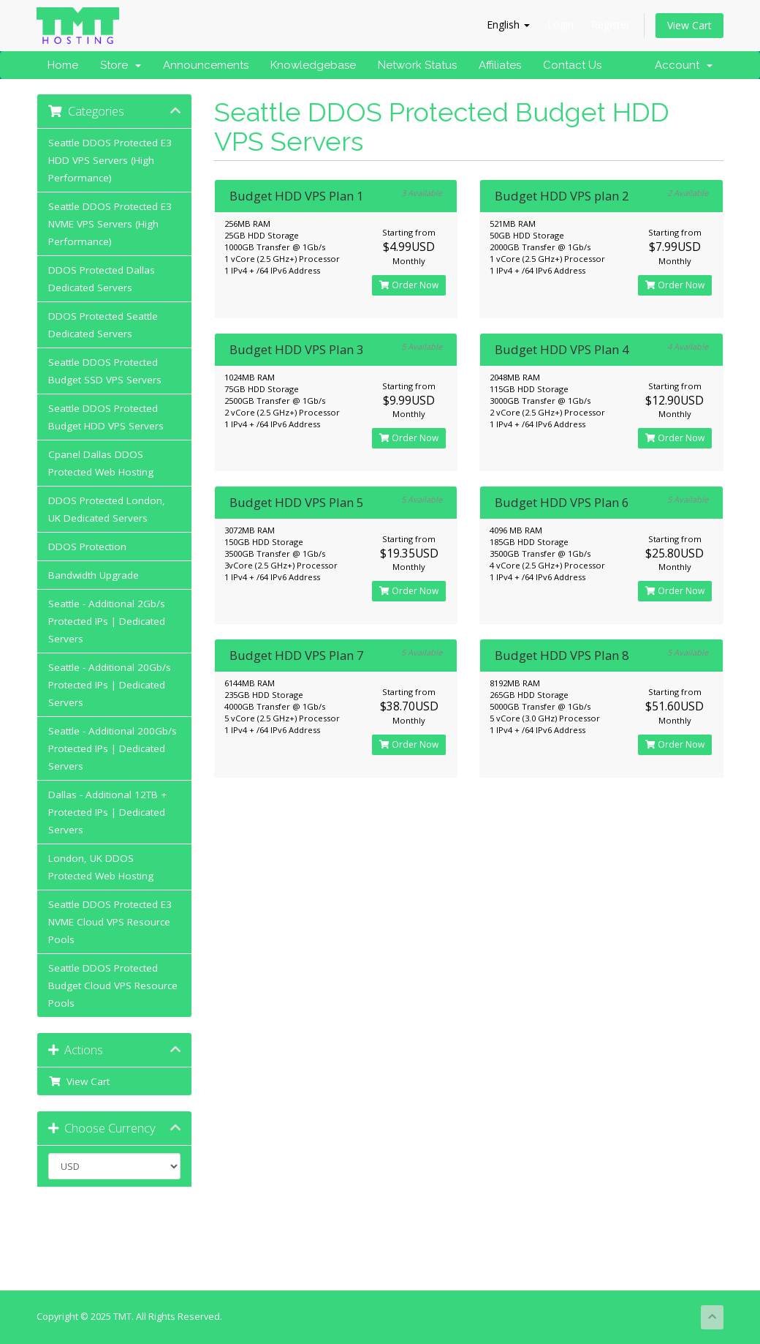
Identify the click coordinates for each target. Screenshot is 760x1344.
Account (683, 65)
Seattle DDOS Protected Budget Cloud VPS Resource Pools (113, 985)
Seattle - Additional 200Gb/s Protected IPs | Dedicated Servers (112, 748)
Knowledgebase (313, 65)
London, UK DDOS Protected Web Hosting (100, 867)
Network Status (417, 65)
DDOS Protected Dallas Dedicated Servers (101, 278)
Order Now (408, 285)
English (508, 24)
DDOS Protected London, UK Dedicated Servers (106, 509)
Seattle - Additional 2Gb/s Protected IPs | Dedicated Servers (106, 621)
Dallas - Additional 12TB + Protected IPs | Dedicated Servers (107, 812)
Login (560, 24)
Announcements (205, 65)
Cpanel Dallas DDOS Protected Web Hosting (100, 463)
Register (610, 24)
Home (63, 65)
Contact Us (572, 65)
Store (120, 65)
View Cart (689, 25)
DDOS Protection (87, 546)
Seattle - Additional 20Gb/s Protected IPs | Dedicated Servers (109, 685)
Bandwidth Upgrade (93, 575)
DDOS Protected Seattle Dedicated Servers (103, 324)
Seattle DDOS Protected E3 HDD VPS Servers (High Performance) (110, 160)
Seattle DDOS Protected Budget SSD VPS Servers (105, 371)
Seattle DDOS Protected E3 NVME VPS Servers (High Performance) (110, 224)
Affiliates (500, 65)
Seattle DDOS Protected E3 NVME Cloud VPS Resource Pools (110, 922)
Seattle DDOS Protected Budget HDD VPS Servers (106, 417)
